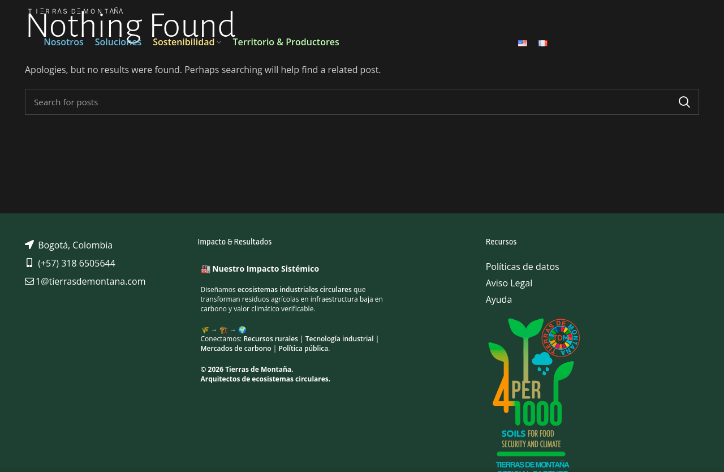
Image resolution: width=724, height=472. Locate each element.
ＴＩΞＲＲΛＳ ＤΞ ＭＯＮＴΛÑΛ (75, 11)
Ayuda (499, 299)
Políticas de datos (522, 266)
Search (684, 102)
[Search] (362, 102)
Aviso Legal (509, 283)
